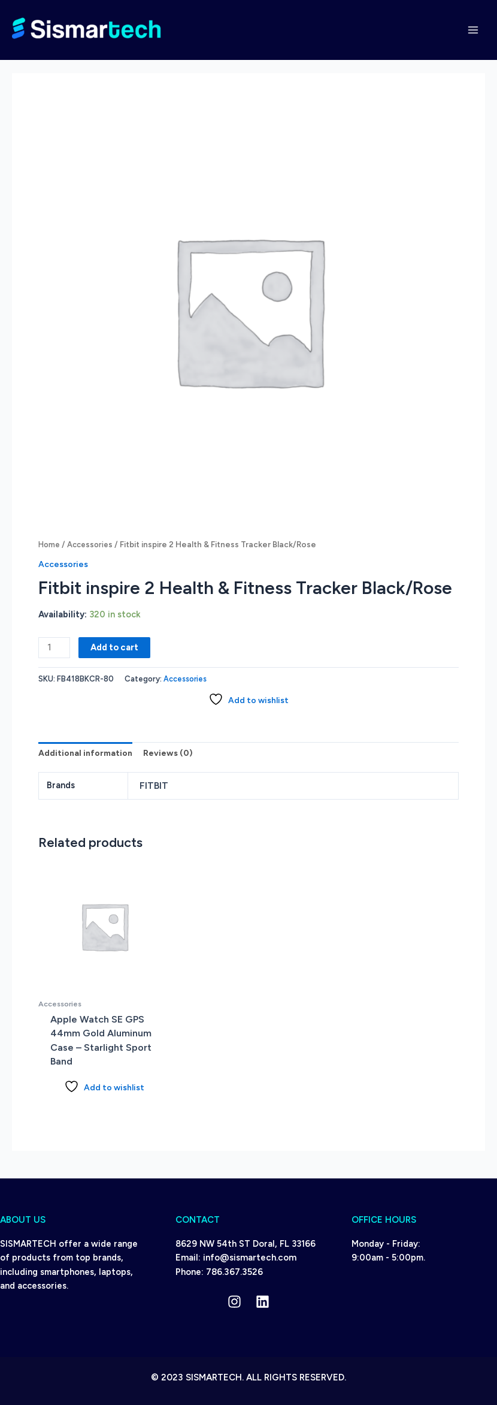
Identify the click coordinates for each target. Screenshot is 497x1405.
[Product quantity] (54, 647)
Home (50, 544)
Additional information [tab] (86, 752)
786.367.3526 (234, 1272)
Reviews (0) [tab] (171, 752)
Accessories (93, 544)
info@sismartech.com (249, 1258)
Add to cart (114, 647)
